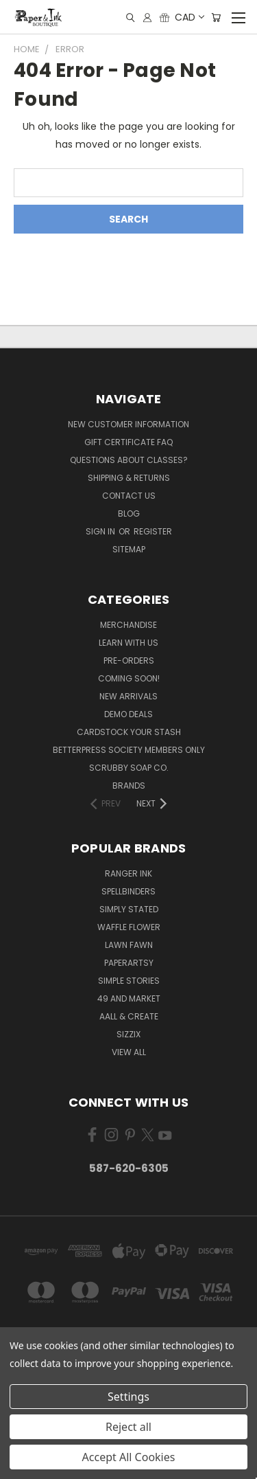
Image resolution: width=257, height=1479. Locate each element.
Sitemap (128, 549)
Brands (128, 785)
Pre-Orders (128, 660)
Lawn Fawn (129, 945)
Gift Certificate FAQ (128, 442)
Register (153, 531)
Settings (128, 1396)
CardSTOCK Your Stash (129, 732)
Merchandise (128, 625)
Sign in (101, 531)
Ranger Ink (128, 873)
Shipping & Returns (129, 478)
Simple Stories (129, 980)
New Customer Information (128, 424)
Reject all (128, 1426)
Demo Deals (128, 714)
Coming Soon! (129, 678)
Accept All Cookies (128, 1457)
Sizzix (128, 1034)
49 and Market (128, 998)
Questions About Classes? (129, 460)
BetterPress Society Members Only (129, 750)
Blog (129, 513)
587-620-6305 (129, 1168)
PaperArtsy (129, 963)
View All (129, 1052)
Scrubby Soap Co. (129, 768)
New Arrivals (128, 696)
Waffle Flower (128, 927)
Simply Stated (128, 909)
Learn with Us (128, 642)
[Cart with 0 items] (216, 17)
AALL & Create (128, 1016)
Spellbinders (128, 891)
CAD (189, 17)
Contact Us (129, 495)
